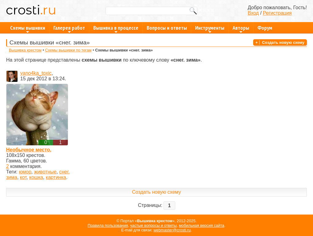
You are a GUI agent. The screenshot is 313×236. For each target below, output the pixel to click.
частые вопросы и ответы (153, 225)
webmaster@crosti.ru (172, 230)
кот (23, 177)
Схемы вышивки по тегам (68, 50)
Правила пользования (108, 225)
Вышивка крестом (25, 50)
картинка (56, 177)
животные (45, 171)
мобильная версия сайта (201, 225)
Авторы (241, 28)
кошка (36, 177)
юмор (25, 171)
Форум (264, 27)
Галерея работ (69, 28)
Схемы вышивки (27, 28)
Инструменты (209, 28)
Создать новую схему (283, 42)
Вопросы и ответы (167, 27)
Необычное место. (28, 149)
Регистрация (277, 13)
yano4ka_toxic (36, 73)
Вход (253, 13)
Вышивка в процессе (115, 28)
